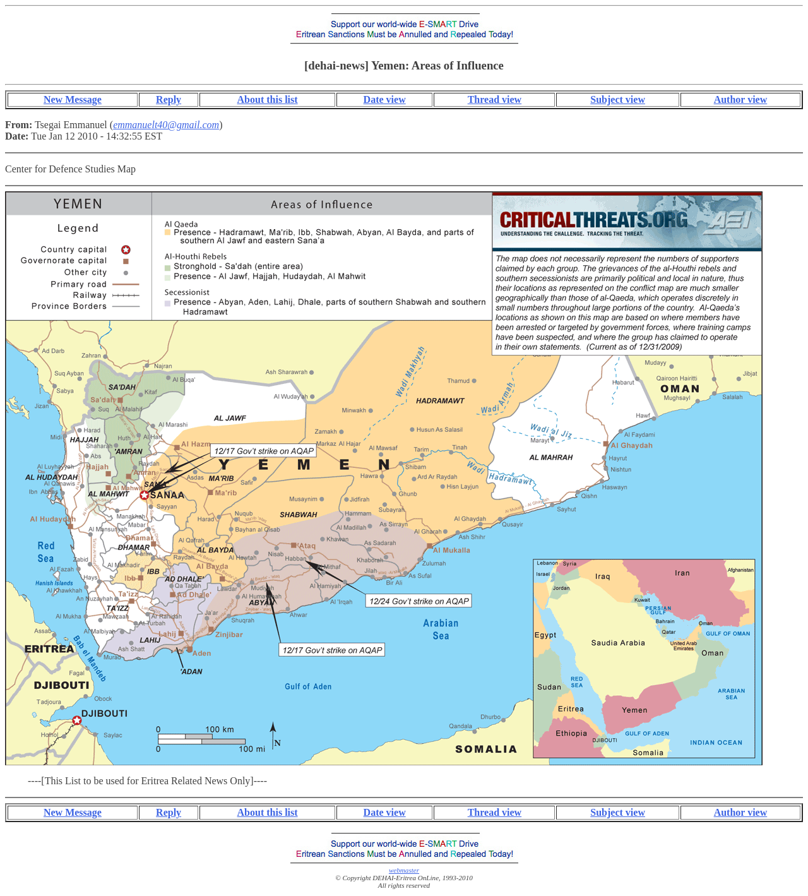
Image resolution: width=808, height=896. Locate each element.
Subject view (617, 99)
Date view (385, 99)
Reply (168, 99)
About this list (267, 99)
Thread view (494, 99)
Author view (741, 99)
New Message (73, 99)
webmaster (404, 870)
